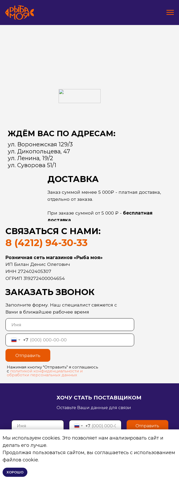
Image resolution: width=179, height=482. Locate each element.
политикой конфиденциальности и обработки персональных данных (45, 372)
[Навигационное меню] (170, 12)
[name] (69, 324)
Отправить (27, 355)
